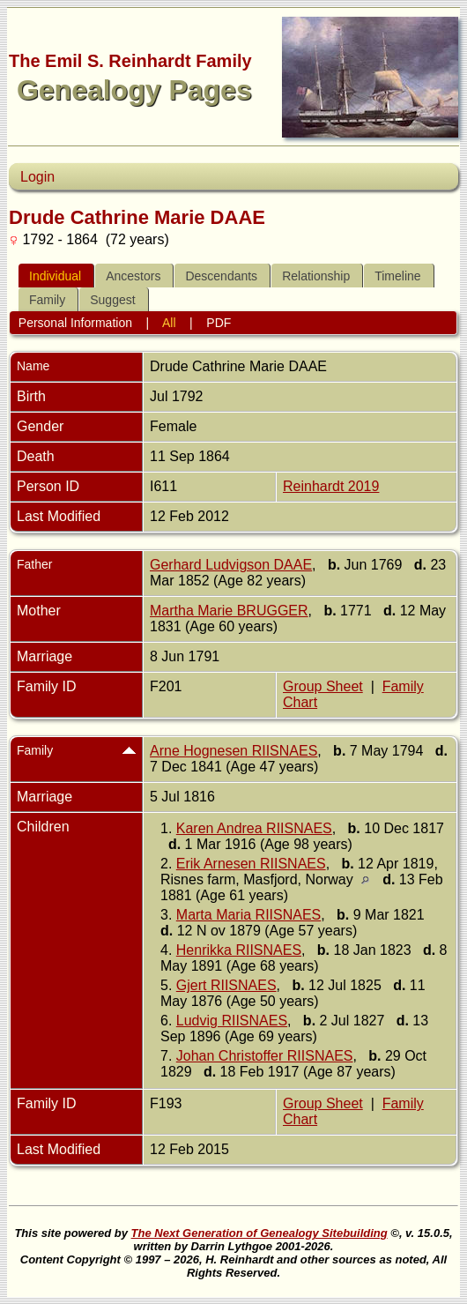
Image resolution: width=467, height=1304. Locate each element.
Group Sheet (323, 686)
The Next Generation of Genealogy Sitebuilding (259, 1233)
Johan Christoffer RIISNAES (264, 1055)
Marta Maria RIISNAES (248, 914)
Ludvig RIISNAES (231, 1020)
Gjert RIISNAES (226, 985)
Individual (55, 276)
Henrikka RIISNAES (238, 950)
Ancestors (133, 276)
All (169, 323)
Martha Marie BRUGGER (229, 610)
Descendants (221, 276)
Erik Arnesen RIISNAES (251, 863)
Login (37, 176)
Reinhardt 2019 (331, 486)
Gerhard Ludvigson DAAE (231, 564)
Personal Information (75, 323)
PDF (218, 323)
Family (47, 300)
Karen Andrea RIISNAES (254, 828)
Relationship (316, 276)
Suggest (112, 300)
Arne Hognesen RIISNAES (233, 750)
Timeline (397, 276)
